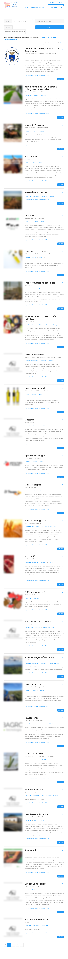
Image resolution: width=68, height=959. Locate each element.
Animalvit (30, 215)
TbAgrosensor (32, 718)
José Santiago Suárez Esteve (39, 657)
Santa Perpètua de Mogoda (50, 795)
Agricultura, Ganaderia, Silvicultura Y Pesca (37, 75)
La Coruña (35, 221)
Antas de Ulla (41, 289)
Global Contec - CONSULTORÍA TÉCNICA (40, 317)
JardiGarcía (31, 850)
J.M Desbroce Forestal (36, 919)
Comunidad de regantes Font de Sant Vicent (42, 49)
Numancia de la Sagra (52, 325)
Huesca (35, 461)
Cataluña (28, 196)
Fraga (41, 461)
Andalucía (28, 95)
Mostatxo (30, 420)
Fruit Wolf (30, 556)
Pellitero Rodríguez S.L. (36, 520)
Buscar (49, 27)
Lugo (33, 162)
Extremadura (29, 627)
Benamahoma (44, 491)
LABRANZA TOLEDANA (35, 251)
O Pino (42, 221)
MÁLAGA (43, 760)
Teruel (34, 690)
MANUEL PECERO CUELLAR (38, 621)
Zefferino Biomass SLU (36, 592)
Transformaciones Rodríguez (40, 283)
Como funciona (52, 7)
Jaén (35, 820)
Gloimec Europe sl (34, 789)
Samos (40, 162)
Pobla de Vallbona (54, 663)
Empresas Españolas (37, 7)
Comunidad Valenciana (32, 57)
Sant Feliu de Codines (48, 196)
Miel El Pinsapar (33, 485)
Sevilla (36, 131)
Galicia (27, 162)
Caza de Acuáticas (35, 354)
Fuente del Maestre (48, 627)
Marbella (43, 95)
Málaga (36, 95)
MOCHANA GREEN (34, 754)
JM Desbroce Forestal (36, 192)
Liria (50, 57)
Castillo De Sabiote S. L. (37, 814)
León (37, 526)
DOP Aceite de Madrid (36, 388)
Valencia (43, 57)
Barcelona (36, 196)
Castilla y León (30, 526)
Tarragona (36, 598)
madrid (41, 394)
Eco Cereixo (31, 156)
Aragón (28, 461)
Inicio (26, 7)
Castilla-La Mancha (31, 257)
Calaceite (41, 690)
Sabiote (41, 820)
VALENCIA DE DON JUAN (49, 526)
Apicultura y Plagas (35, 455)
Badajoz (38, 627)
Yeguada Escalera (34, 125)
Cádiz (35, 491)
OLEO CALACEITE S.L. (35, 684)
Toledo (41, 257)
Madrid (27, 394)
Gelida (44, 425)
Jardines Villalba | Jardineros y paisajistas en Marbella (41, 88)
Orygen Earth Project (35, 884)
